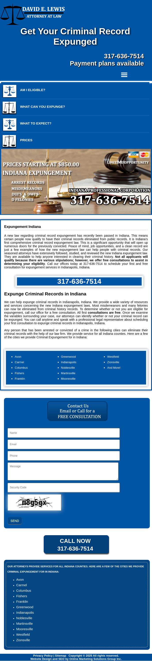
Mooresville (24, 629)
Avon (20, 579)
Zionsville (23, 640)
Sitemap (60, 655)
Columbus (23, 590)
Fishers (21, 596)
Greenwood (25, 607)
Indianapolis (25, 612)
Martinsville (24, 623)
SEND (15, 521)
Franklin (22, 601)
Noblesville (24, 618)
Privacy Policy (43, 655)
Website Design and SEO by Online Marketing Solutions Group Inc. (76, 659)
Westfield (23, 634)
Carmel (21, 585)
